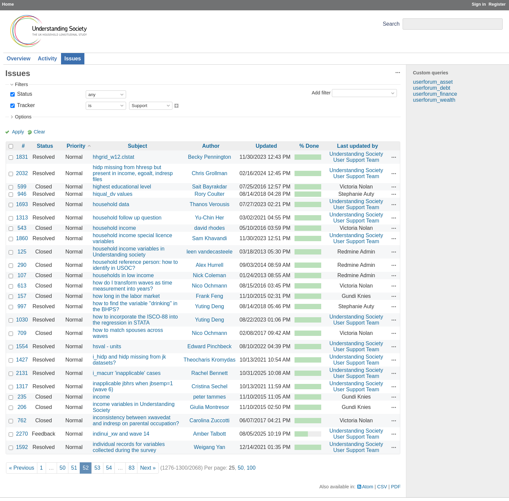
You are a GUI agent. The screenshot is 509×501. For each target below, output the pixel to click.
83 (131, 468)
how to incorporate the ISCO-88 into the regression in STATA (135, 320)
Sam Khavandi (209, 238)
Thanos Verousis (209, 204)
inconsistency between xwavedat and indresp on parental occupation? (136, 420)
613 (21, 286)
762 (21, 420)
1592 (22, 447)
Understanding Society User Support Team (356, 157)
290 (21, 265)
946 (21, 194)
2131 (22, 373)
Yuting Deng (209, 306)
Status (24, 94)
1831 (22, 157)
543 (21, 228)
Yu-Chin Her (209, 217)
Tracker (25, 105)
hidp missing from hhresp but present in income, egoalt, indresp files (133, 173)
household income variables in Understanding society (128, 252)
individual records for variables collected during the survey (129, 447)
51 (74, 468)
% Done (309, 146)
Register (497, 4)
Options (23, 116)
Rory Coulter (209, 194)
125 (21, 252)
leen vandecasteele (209, 252)
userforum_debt (431, 88)
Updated (266, 146)
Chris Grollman (209, 173)
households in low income (123, 275)
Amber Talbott (209, 434)
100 (251, 468)
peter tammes (209, 397)
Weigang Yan (209, 447)
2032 (22, 173)
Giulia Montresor (209, 407)
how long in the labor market (126, 296)
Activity (47, 58)
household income (114, 228)
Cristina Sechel (209, 386)
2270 (22, 434)
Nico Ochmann (209, 286)
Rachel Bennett (209, 373)
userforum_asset (433, 82)
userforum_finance (435, 94)
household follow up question (127, 217)
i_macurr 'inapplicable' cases (127, 373)
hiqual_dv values (112, 194)
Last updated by (357, 146)
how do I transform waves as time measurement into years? (132, 286)
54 (109, 468)
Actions (394, 157)
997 (21, 306)
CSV (382, 486)
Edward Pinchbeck (209, 346)
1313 (22, 217)
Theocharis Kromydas (209, 360)
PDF (396, 486)
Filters (21, 84)
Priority (76, 146)
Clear (39, 131)
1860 (22, 238)
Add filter (321, 92)
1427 (22, 360)
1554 (22, 346)
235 (21, 397)
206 (21, 407)
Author (210, 146)
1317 (22, 386)
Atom (368, 486)
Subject (137, 146)
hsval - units (107, 346)
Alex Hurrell (209, 265)
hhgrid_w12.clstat (113, 157)
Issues (72, 58)
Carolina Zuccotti (209, 420)
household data (111, 204)
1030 (22, 320)
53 (97, 468)
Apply (18, 131)
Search (391, 24)
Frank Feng (209, 296)
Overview (18, 58)
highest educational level (122, 186)
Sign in (479, 4)
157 (21, 296)
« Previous (21, 468)
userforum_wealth (434, 100)
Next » (147, 468)
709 (21, 333)
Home (8, 4)
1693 (22, 204)
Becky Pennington (209, 157)
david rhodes (209, 228)
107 (21, 275)
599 (21, 186)
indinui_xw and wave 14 (121, 434)
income (101, 397)
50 (63, 468)
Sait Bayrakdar (209, 186)
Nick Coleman (209, 275)
